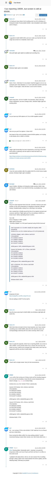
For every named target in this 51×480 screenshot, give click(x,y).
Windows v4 (9, 14)
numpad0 (11, 97)
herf (10, 114)
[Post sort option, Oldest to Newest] (37, 15)
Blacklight (11, 184)
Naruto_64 (11, 19)
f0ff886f (11, 375)
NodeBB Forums (26, 473)
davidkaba (11, 169)
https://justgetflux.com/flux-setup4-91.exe (20, 296)
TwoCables (12, 50)
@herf (16, 200)
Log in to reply (43, 15)
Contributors (35, 473)
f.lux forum (17, 3)
